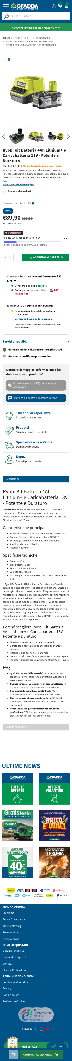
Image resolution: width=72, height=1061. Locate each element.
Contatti (7, 964)
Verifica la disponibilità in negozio (33, 319)
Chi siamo (8, 913)
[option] (36, 91)
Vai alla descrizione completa (18, 184)
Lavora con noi (11, 939)
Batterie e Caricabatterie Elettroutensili (31, 45)
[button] (54, 6)
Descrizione (12, 479)
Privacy (7, 988)
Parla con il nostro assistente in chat (32, 398)
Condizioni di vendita (15, 982)
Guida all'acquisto (13, 950)
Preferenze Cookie (14, 1001)
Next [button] (68, 136)
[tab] (36, 341)
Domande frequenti (14, 957)
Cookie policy (11, 995)
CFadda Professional (15, 970)
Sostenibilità (10, 932)
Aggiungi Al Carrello (41, 1054)
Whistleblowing (12, 926)
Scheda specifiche (16, 727)
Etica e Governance (14, 919)
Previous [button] (3, 136)
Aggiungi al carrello (46, 257)
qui (56, 1046)
